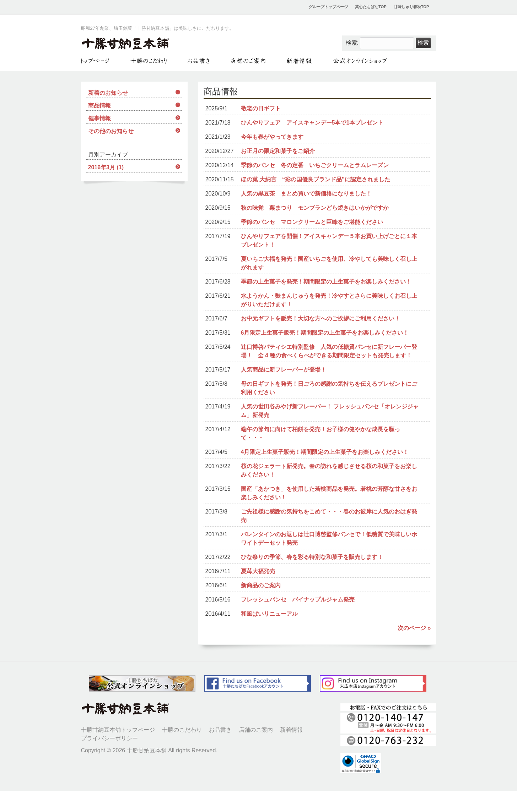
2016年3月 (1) (106, 167)
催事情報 (99, 118)
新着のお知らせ (108, 93)
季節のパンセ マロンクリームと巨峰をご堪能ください (312, 222)
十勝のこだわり (182, 730)
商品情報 (99, 106)
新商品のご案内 (261, 585)
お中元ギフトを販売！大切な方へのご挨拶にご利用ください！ (320, 318)
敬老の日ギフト (261, 108)
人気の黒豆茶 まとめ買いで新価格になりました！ (306, 194)
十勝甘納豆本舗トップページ (118, 730)
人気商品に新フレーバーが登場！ (283, 370)
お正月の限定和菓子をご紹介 (278, 151)
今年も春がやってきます (272, 137)
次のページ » (414, 628)
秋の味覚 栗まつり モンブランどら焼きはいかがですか (315, 208)
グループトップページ (328, 7)
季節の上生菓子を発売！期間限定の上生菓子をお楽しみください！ (326, 282)
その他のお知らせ (111, 131)
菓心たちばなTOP (371, 7)
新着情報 (291, 730)
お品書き (220, 730)
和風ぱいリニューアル (269, 614)
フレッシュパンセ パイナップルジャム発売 (298, 600)
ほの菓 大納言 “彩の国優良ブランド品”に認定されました (315, 179)
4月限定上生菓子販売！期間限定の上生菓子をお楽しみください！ (325, 452)
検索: (352, 43)
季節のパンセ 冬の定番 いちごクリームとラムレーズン (315, 165)
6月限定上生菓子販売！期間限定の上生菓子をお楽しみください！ (325, 333)
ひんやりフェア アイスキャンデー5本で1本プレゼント (312, 123)
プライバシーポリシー (109, 738)
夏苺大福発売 (258, 571)
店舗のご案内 (256, 730)
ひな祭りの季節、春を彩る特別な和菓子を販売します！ (312, 557)
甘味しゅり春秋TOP (411, 7)
